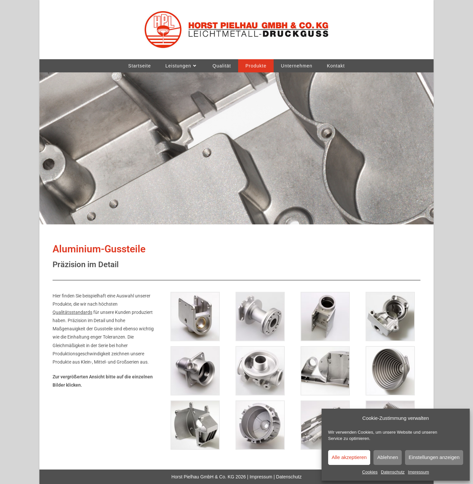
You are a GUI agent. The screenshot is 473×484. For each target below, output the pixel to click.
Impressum (418, 472)
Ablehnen (387, 457)
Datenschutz (393, 472)
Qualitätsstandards (72, 312)
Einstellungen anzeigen (434, 457)
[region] (236, 148)
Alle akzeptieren (349, 457)
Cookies (370, 472)
